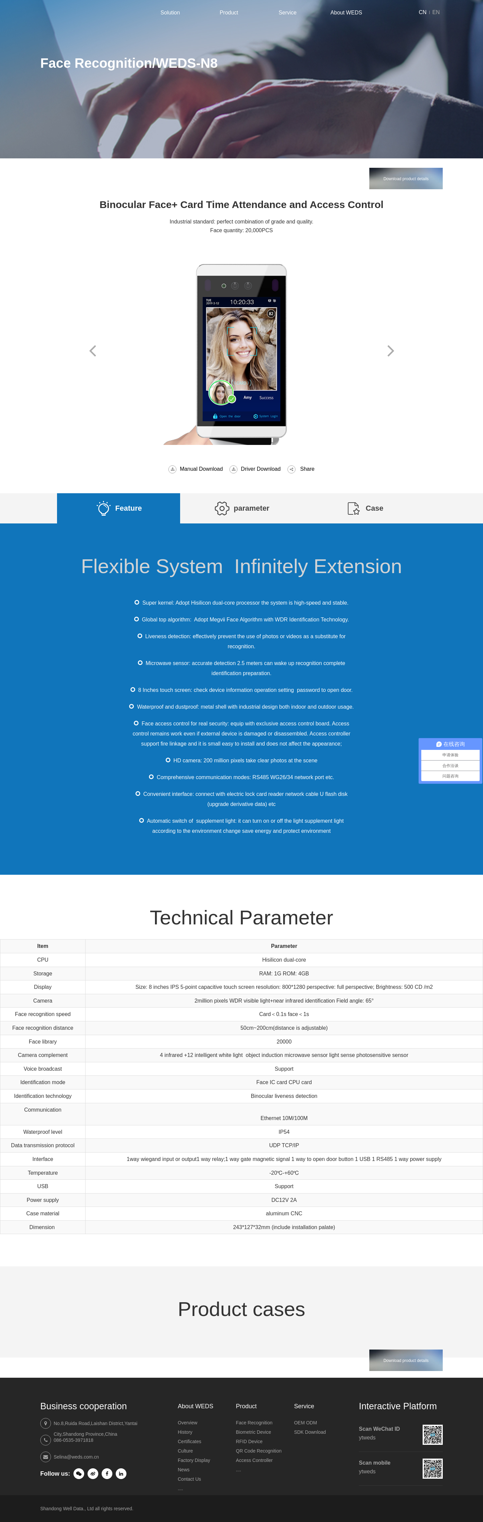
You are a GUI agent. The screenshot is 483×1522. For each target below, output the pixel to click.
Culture (185, 1451)
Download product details (406, 178)
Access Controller (254, 1460)
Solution (170, 12)
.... (180, 1488)
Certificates (189, 1441)
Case (374, 508)
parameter (251, 508)
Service (288, 12)
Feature (128, 508)
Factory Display (194, 1460)
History (185, 1432)
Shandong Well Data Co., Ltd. (67, 12)
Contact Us (189, 1479)
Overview (187, 1422)
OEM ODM (305, 1422)
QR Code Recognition (258, 1451)
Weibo (93, 1473)
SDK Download (310, 1432)
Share (307, 469)
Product (229, 12)
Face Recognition (254, 1422)
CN (422, 12)
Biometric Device (253, 1432)
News (184, 1469)
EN (436, 12)
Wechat (78, 1473)
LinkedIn (121, 1473)
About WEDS (346, 12)
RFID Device (249, 1441)
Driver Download (260, 469)
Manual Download (201, 469)
